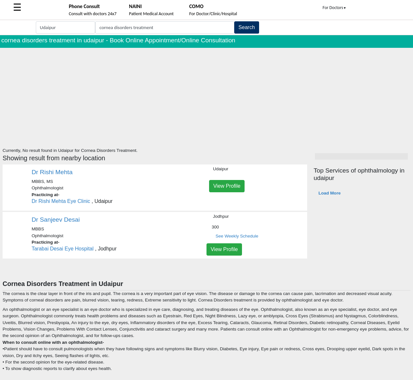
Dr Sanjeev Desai (56, 219)
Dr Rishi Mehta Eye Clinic (61, 201)
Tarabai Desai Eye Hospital (63, 248)
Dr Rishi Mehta (52, 172)
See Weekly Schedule (237, 236)
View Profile (226, 186)
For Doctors (335, 7)
